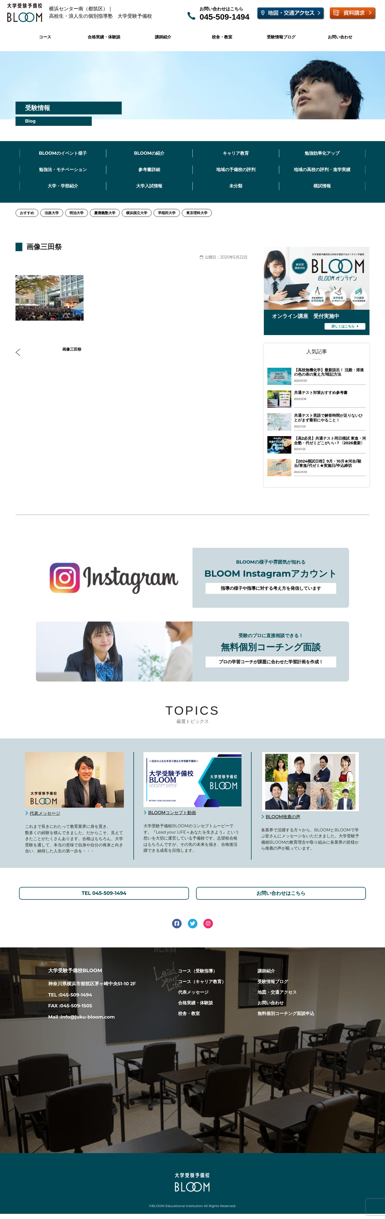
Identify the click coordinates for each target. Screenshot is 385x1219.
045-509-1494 (224, 16)
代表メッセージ (45, 813)
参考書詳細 (149, 169)
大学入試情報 (149, 186)
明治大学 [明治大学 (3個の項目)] (76, 213)
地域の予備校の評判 (235, 169)
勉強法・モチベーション (63, 169)
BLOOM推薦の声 (283, 816)
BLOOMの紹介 (149, 153)
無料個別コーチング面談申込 (286, 1018)
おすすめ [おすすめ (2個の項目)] (27, 213)
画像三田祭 (50, 349)
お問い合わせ (340, 36)
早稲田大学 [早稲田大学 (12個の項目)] (167, 213)
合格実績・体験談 (104, 36)
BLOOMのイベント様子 (63, 153)
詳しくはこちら (345, 326)
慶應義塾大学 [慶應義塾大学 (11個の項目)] (104, 213)
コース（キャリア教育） (202, 986)
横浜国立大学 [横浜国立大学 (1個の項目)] (136, 213)
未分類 (235, 186)
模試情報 (322, 186)
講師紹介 (163, 36)
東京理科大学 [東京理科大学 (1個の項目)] (196, 213)
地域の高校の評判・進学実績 (322, 169)
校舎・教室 (222, 36)
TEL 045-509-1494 (104, 896)
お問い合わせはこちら (281, 896)
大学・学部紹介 (63, 186)
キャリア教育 (236, 153)
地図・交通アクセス (277, 997)
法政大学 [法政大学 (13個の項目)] (52, 213)
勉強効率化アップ (322, 153)
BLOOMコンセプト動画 (172, 812)
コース (45, 36)
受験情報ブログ (281, 36)
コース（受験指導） (197, 976)
